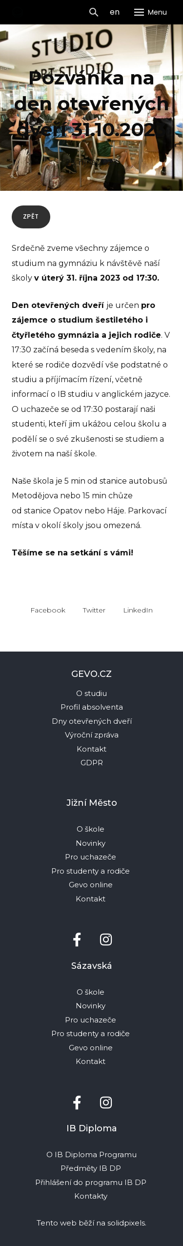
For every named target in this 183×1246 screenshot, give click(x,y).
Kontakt (91, 749)
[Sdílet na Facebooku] (47, 609)
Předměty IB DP (92, 1168)
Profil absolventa (92, 707)
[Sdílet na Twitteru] (94, 609)
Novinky (91, 843)
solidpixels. (126, 1222)
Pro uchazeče (90, 856)
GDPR (92, 762)
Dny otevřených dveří (92, 721)
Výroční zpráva (92, 734)
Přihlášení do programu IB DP (90, 1182)
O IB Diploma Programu (91, 1154)
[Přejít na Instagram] (106, 940)
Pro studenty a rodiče (91, 871)
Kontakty (91, 1196)
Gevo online (92, 884)
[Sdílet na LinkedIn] (138, 609)
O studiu (91, 693)
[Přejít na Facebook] (77, 940)
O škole (91, 829)
